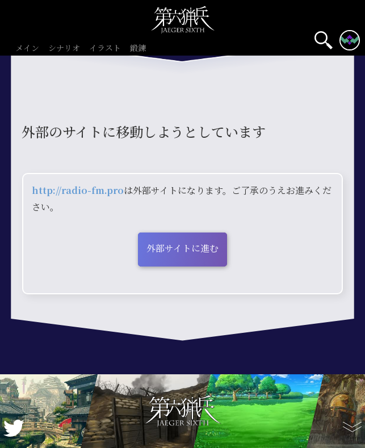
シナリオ (64, 48)
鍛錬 (137, 48)
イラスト (105, 48)
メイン (27, 48)
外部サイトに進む (182, 248)
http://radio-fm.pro (78, 190)
